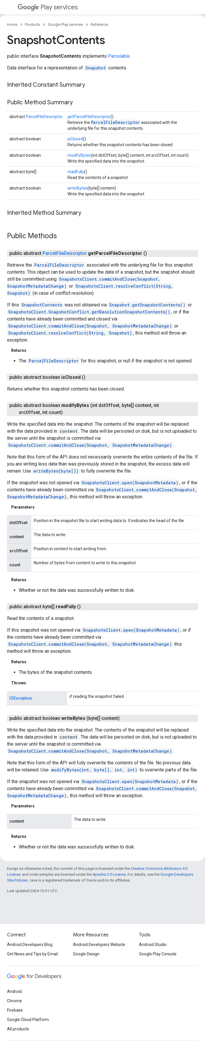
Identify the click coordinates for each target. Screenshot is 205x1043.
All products (18, 1029)
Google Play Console (158, 954)
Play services (48, 7)
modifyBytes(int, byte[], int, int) (94, 770)
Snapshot (95, 68)
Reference (99, 24)
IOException (20, 698)
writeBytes (77, 188)
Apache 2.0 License (109, 874)
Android (14, 991)
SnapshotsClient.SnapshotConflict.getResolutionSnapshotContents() (89, 312)
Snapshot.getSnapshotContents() (147, 305)
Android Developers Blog (29, 944)
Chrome (14, 1000)
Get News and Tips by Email (32, 954)
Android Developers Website (99, 944)
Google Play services (65, 24)
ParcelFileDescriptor (44, 116)
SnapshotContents (41, 305)
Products (32, 24)
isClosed (75, 139)
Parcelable (119, 56)
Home (12, 24)
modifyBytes (79, 155)
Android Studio (153, 944)
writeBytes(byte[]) (56, 471)
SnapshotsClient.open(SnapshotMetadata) (130, 482)
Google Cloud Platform (28, 1019)
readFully (75, 171)
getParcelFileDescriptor (89, 116)
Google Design (86, 954)
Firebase (15, 1010)
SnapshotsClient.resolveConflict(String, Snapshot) (70, 333)
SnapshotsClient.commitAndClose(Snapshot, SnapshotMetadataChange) (90, 326)
